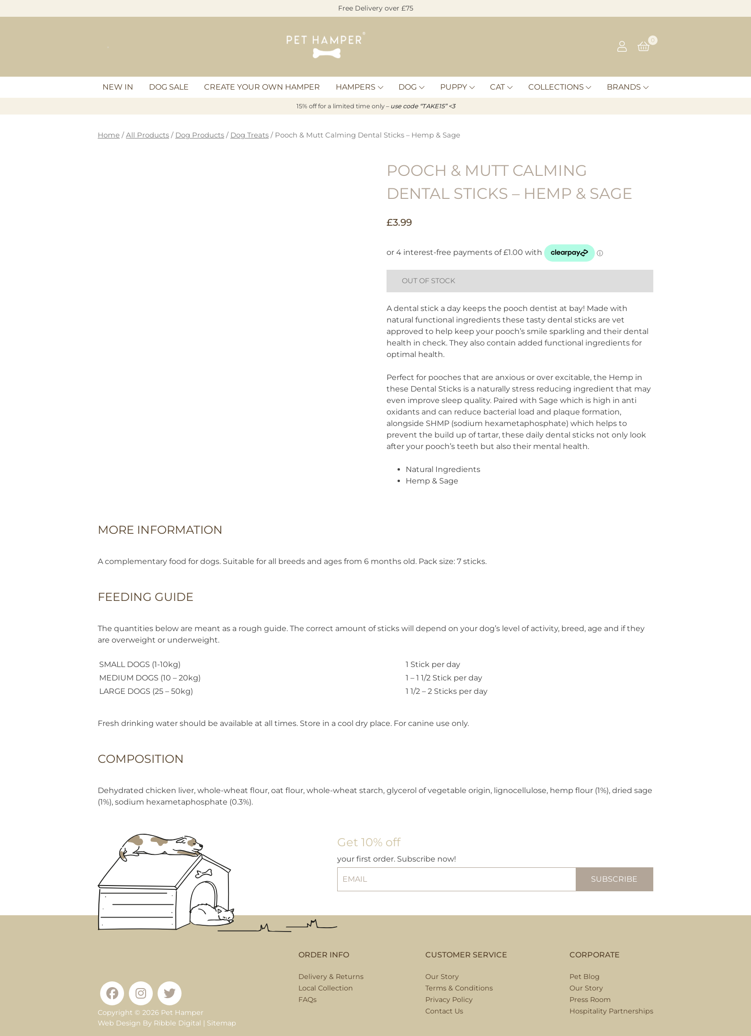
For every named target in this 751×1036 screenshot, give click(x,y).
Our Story (442, 976)
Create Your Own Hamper (262, 87)
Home (109, 135)
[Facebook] (112, 993)
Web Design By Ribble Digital (149, 1023)
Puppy (453, 87)
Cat (497, 87)
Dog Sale (169, 87)
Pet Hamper (182, 1012)
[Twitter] (170, 993)
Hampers (356, 87)
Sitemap (221, 1023)
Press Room (590, 999)
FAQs (307, 999)
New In (117, 87)
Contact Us (444, 1011)
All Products (147, 135)
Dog (407, 87)
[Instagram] (141, 993)
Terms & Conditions (459, 988)
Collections (556, 87)
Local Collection (325, 988)
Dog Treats (249, 135)
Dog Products (199, 135)
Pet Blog (584, 976)
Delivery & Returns (331, 976)
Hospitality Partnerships (611, 1011)
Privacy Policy (449, 999)
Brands (624, 87)
